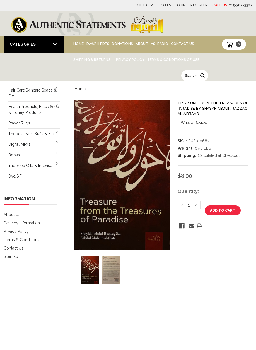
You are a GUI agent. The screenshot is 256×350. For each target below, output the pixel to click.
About (142, 44)
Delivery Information (22, 223)
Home (78, 44)
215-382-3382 (232, 5)
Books (14, 155)
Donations (122, 44)
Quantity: (188, 191)
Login (180, 5)
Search (191, 75)
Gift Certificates (154, 5)
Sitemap (11, 256)
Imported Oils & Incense (30, 165)
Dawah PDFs (97, 44)
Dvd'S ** (15, 176)
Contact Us (182, 44)
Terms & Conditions (21, 240)
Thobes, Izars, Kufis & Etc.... (32, 133)
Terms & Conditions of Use (173, 60)
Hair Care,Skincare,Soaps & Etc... (32, 93)
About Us (12, 214)
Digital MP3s (19, 144)
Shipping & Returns (92, 60)
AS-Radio (159, 44)
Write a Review (194, 122)
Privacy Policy (130, 60)
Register (198, 5)
